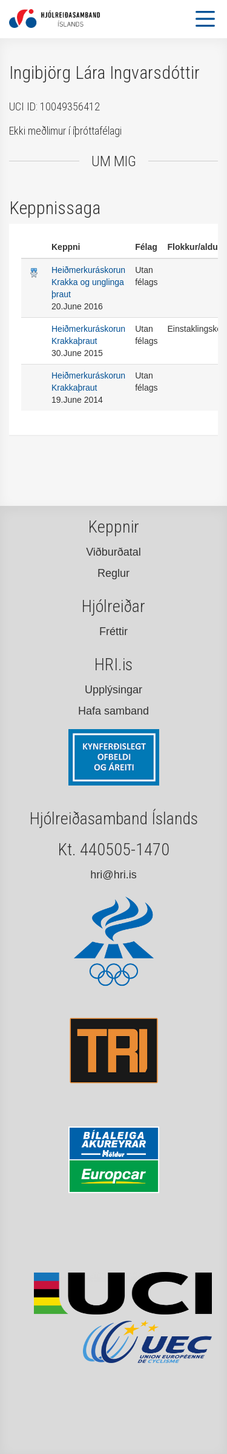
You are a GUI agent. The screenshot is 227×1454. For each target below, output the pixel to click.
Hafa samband (113, 711)
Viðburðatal (113, 552)
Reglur (113, 573)
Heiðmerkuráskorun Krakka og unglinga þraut (88, 282)
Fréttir (113, 631)
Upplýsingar (113, 690)
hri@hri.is (113, 875)
